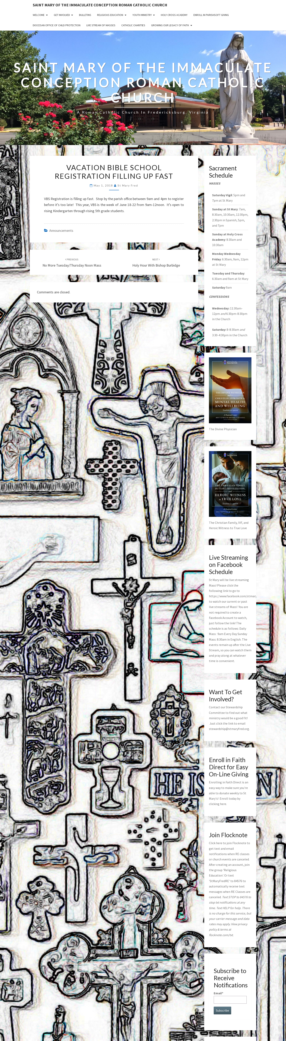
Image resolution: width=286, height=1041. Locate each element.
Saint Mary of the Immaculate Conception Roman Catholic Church (100, 4)
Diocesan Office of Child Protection (56, 25)
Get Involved (62, 15)
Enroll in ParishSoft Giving (211, 15)
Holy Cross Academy (174, 15)
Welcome (38, 15)
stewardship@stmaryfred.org (229, 729)
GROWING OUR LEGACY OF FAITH (170, 25)
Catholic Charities (133, 25)
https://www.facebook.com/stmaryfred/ (236, 596)
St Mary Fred (128, 185)
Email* (230, 997)
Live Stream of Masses (100, 25)
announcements (61, 230)
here (223, 804)
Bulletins (85, 15)
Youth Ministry (142, 15)
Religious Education (110, 15)
